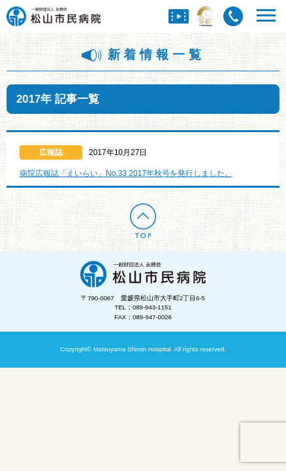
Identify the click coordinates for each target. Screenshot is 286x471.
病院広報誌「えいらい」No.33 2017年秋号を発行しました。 (126, 173)
